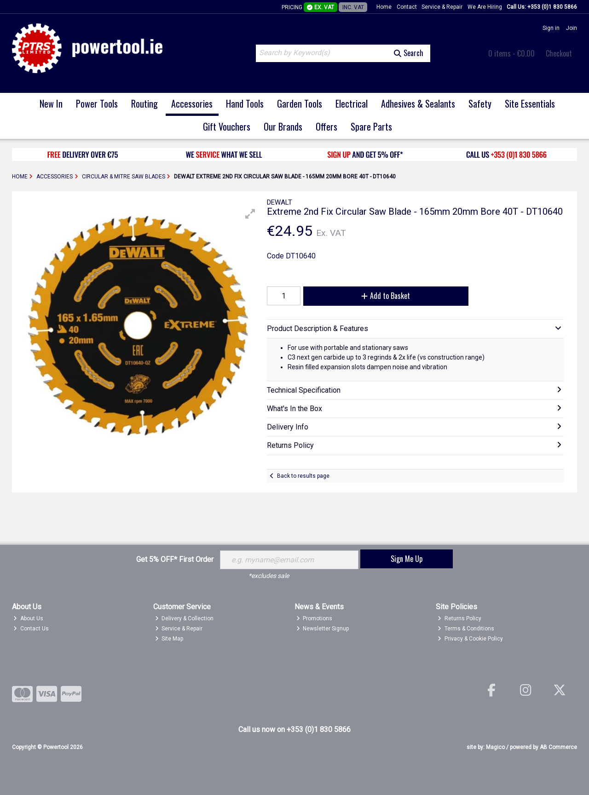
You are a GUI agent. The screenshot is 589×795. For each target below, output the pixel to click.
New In (51, 103)
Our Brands (283, 126)
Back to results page (303, 476)
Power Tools (97, 103)
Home (384, 7)
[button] (250, 213)
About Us (28, 618)
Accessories (192, 103)
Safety (479, 103)
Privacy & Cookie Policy (470, 638)
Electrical (351, 103)
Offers (326, 126)
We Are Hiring (485, 7)
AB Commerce (558, 747)
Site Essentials (530, 103)
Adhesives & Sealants (418, 103)
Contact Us (31, 628)
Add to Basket (385, 295)
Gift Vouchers (226, 126)
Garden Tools (299, 103)
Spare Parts (371, 126)
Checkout (559, 53)
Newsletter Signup (322, 628)
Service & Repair (442, 7)
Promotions (314, 618)
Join (571, 28)
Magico (495, 747)
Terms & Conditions (466, 628)
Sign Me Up (406, 558)
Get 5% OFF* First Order (175, 559)
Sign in (551, 28)
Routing (144, 103)
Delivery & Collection (184, 618)
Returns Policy (459, 618)
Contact (407, 7)
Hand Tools (245, 103)
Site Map (169, 638)
